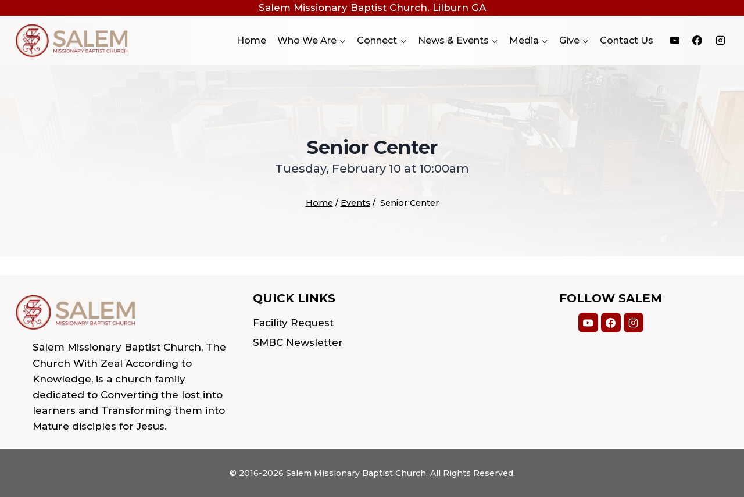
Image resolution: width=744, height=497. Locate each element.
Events (355, 203)
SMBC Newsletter (298, 342)
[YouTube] (675, 41)
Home (251, 40)
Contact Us (626, 40)
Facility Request (293, 322)
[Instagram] (720, 41)
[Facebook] (697, 41)
